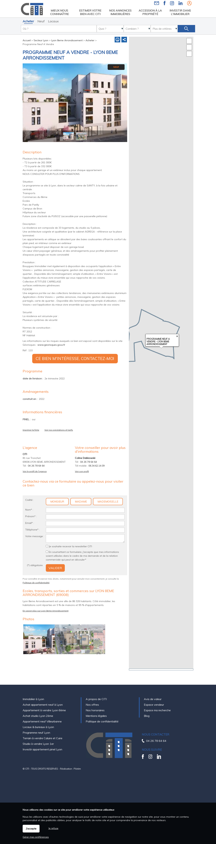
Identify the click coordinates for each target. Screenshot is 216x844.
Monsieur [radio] (57, 501)
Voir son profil (82, 471)
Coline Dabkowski (85, 458)
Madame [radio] (81, 501)
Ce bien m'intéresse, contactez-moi (75, 358)
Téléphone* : (32, 529)
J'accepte (31, 828)
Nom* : (29, 509)
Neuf (41, 21)
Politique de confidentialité (36, 582)
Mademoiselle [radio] (108, 501)
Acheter (28, 21)
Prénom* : (31, 516)
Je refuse (53, 828)
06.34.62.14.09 (96, 465)
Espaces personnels (189, 3)
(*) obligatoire (35, 565)
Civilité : (29, 499)
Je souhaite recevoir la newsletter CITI (70, 546)
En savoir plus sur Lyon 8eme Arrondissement (45, 610)
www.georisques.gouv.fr (51, 344)
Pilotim (77, 761)
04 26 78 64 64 (36, 465)
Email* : (29, 523)
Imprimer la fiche (31, 430)
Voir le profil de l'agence (35, 471)
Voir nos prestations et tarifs (58, 430)
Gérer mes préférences (36, 837)
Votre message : (34, 536)
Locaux (53, 21)
